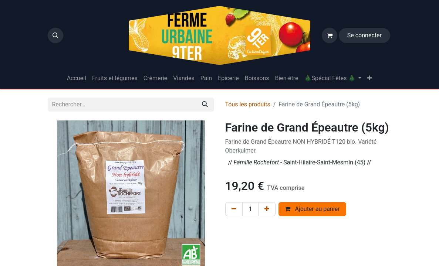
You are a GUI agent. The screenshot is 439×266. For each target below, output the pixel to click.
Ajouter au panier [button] (312, 208)
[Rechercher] (205, 105)
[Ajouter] (267, 209)
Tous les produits (247, 104)
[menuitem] (76, 78)
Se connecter (364, 35)
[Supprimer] (234, 209)
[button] (55, 35)
